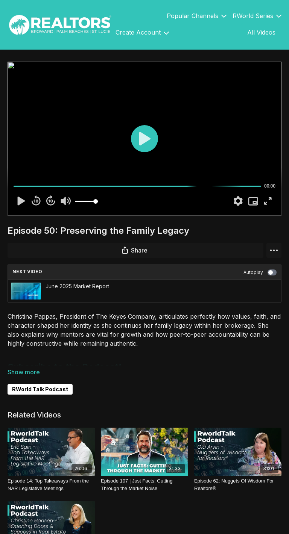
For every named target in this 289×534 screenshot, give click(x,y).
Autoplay (260, 272)
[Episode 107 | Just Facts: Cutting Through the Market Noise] (144, 484)
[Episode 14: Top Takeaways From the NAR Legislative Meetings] (51, 484)
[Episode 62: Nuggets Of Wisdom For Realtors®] (237, 484)
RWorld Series (257, 16)
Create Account (142, 32)
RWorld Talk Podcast (40, 389)
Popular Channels (197, 16)
